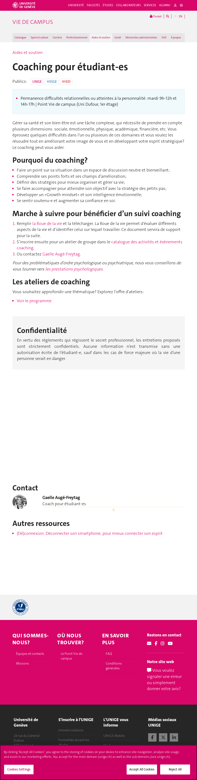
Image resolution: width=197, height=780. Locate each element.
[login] (175, 5)
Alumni (164, 5)
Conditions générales (114, 665)
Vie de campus (32, 22)
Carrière (57, 37)
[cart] (181, 5)
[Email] (149, 643)
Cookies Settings (18, 769)
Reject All (175, 769)
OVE (164, 37)
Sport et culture (39, 37)
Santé (117, 37)
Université (76, 5)
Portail (156, 16)
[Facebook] (156, 643)
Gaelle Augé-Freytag (61, 254)
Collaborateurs (128, 5)
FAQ (109, 653)
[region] (98, 762)
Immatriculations (71, 730)
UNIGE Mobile (114, 735)
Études (108, 5)
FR (175, 16)
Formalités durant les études (73, 742)
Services (150, 5)
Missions (22, 663)
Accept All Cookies (141, 769)
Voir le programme (34, 301)
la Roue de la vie (47, 223)
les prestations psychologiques (74, 269)
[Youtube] (170, 643)
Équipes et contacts (30, 653)
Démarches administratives (141, 37)
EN (180, 16)
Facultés (93, 5)
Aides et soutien (101, 37)
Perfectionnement (76, 37)
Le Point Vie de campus (71, 655)
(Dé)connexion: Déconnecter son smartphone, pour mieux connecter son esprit (90, 533)
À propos (176, 37)
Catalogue (20, 37)
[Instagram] (162, 643)
